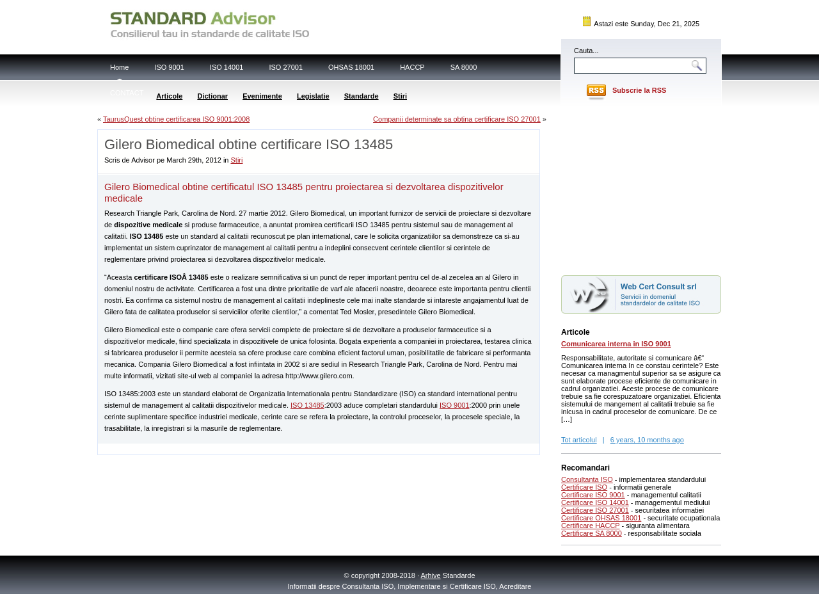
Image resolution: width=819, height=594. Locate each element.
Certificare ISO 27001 (595, 510)
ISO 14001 (227, 67)
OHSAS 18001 (351, 67)
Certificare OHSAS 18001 (601, 518)
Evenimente (262, 96)
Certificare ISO (584, 487)
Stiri (400, 96)
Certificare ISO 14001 (595, 502)
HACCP (412, 67)
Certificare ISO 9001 (593, 495)
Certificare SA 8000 (591, 533)
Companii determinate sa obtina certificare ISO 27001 (457, 119)
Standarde (361, 96)
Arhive (431, 575)
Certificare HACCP (590, 525)
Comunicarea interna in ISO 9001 (616, 344)
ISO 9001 (169, 67)
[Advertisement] (247, 448)
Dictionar (212, 96)
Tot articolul (579, 440)
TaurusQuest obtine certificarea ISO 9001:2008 (176, 119)
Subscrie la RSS (639, 90)
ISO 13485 (307, 405)
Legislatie (313, 96)
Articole (169, 96)
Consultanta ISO (587, 479)
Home (119, 67)
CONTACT (126, 93)
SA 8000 (463, 67)
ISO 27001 (286, 67)
